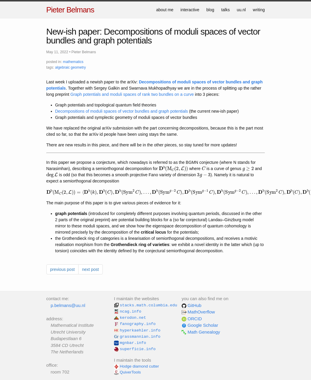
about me (164, 9)
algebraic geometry (70, 67)
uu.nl (241, 9)
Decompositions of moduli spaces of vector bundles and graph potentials (121, 111)
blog (210, 9)
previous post (62, 269)
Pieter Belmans (70, 9)
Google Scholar (200, 325)
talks (225, 9)
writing (259, 9)
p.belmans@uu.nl (68, 305)
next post (90, 269)
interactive (189, 9)
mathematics (73, 62)
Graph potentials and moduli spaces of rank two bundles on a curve (132, 94)
